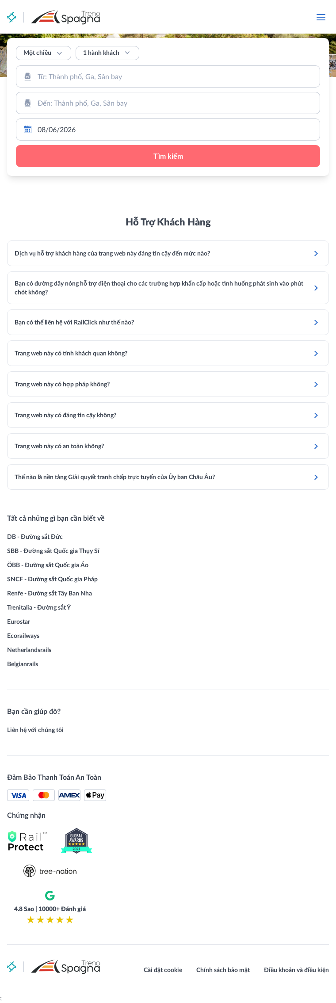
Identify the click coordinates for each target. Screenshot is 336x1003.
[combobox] (168, 76)
